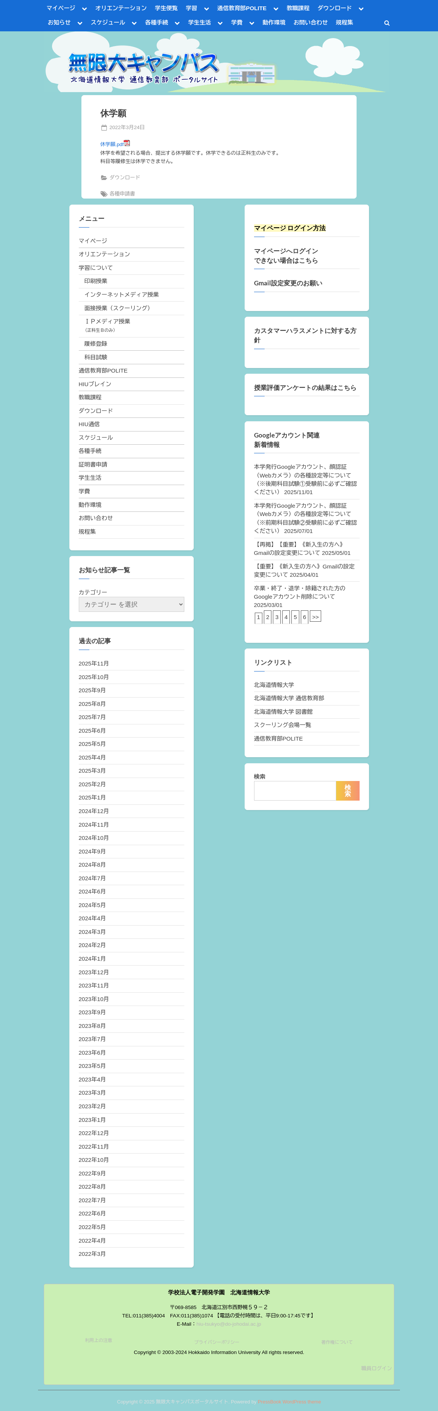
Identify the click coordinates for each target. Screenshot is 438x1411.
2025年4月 (92, 757)
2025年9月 (92, 690)
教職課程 (297, 8)
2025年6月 (92, 730)
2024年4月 (92, 918)
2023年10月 (94, 999)
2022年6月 (92, 1213)
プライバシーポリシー (216, 1342)
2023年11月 (94, 985)
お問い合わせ (311, 22)
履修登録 (95, 343)
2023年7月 (92, 1039)
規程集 (344, 22)
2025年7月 (92, 717)
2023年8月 (92, 1026)
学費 (236, 22)
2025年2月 (92, 784)
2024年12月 (94, 811)
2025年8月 (92, 704)
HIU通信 (89, 424)
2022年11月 (94, 1146)
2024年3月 (92, 932)
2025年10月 (94, 677)
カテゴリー (93, 592)
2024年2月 (92, 945)
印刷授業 (95, 281)
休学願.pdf (115, 144)
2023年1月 (92, 1120)
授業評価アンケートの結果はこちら (305, 387)
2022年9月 (92, 1173)
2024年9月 (92, 851)
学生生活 (199, 22)
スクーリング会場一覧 (282, 725)
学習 (191, 8)
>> (315, 617)
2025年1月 (92, 797)
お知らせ (59, 22)
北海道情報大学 (274, 685)
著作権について (337, 1342)
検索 (259, 776)
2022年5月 (92, 1227)
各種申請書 (122, 194)
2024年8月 (92, 864)
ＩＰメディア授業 (107, 321)
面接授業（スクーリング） (118, 308)
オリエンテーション (121, 8)
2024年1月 (92, 958)
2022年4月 (92, 1240)
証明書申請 (93, 464)
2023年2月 (92, 1106)
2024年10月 (94, 838)
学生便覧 (166, 8)
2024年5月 (92, 905)
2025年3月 (92, 770)
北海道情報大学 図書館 (283, 712)
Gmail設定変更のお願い (288, 283)
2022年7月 (92, 1200)
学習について (96, 268)
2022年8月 (92, 1186)
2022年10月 (94, 1160)
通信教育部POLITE (241, 8)
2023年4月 (92, 1079)
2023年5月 (92, 1066)
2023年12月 (94, 972)
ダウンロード (334, 8)
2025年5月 (92, 744)
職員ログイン (376, 1368)
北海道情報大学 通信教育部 (289, 698)
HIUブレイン (95, 384)
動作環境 (274, 22)
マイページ (61, 8)
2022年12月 (94, 1133)
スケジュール (108, 22)
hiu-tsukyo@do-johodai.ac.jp (228, 1324)
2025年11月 (94, 663)
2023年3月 (92, 1092)
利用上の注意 (98, 1340)
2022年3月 (92, 1254)
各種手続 (156, 22)
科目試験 (95, 357)
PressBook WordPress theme (289, 1402)
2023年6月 (92, 1052)
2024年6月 (92, 891)
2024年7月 (92, 878)
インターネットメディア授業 (121, 294)
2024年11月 (94, 824)
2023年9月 (92, 1012)
